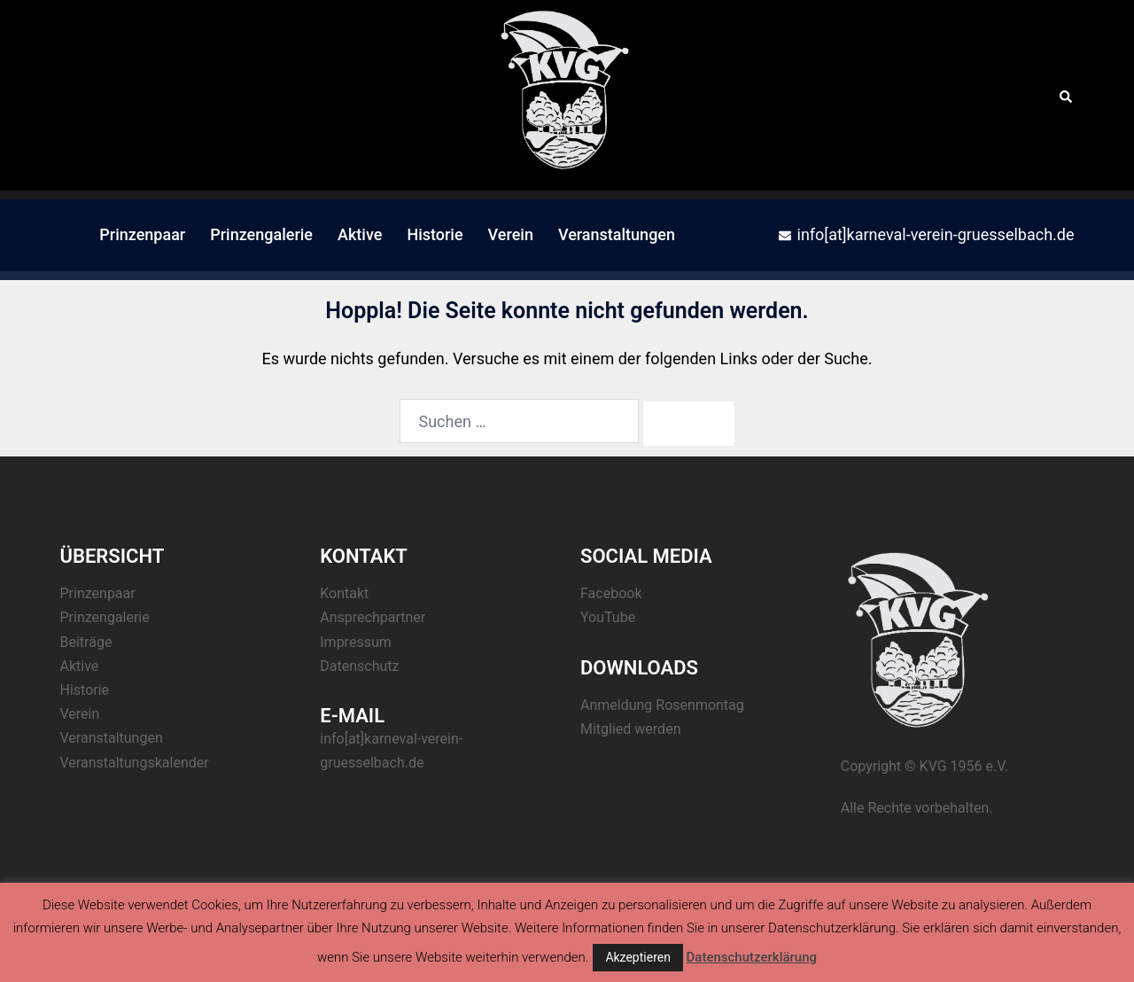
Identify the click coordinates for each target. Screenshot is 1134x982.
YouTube (607, 617)
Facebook (610, 593)
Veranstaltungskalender (134, 762)
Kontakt (344, 593)
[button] (1067, 95)
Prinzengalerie (261, 234)
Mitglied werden (630, 729)
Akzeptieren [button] (638, 957)
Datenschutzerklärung (752, 957)
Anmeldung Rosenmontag (662, 705)
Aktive (360, 234)
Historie (434, 234)
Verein (510, 234)
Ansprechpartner (372, 617)
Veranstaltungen (616, 234)
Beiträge (86, 642)
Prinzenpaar (142, 234)
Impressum (356, 642)
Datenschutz (359, 666)
